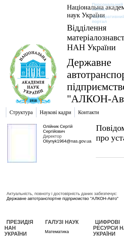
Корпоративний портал (104, 19)
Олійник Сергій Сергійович (57, 129)
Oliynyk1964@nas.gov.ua (67, 141)
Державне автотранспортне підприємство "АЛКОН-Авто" (62, 198)
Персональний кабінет (104, 7)
